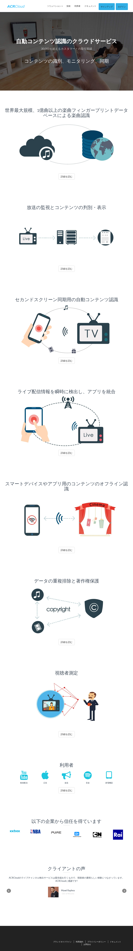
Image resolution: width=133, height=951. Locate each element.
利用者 (77, 6)
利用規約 (79, 942)
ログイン (122, 6)
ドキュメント (90, 6)
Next (124, 891)
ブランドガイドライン (62, 942)
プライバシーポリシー (96, 942)
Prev (9, 891)
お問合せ (87, 944)
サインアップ (107, 6)
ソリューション (55, 6)
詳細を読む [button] (66, 176)
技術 (69, 6)
